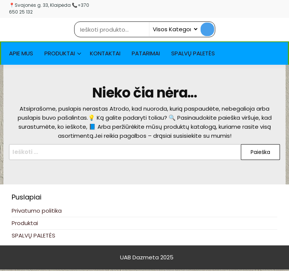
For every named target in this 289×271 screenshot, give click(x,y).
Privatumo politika (37, 211)
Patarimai (146, 53)
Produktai (59, 53)
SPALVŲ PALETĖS (193, 53)
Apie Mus (21, 53)
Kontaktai (105, 53)
